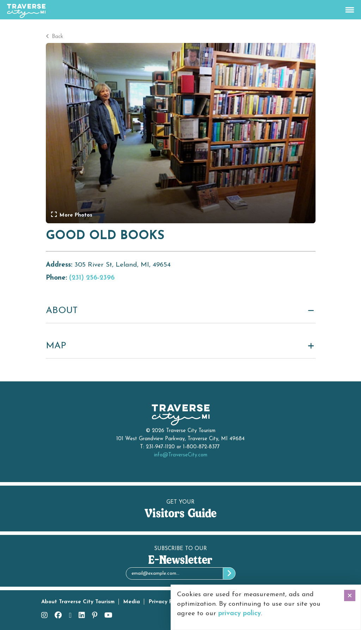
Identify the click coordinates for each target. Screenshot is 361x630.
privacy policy (239, 613)
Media (131, 602)
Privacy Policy (166, 602)
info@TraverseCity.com (180, 455)
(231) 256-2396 (92, 278)
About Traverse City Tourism (78, 602)
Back (54, 36)
